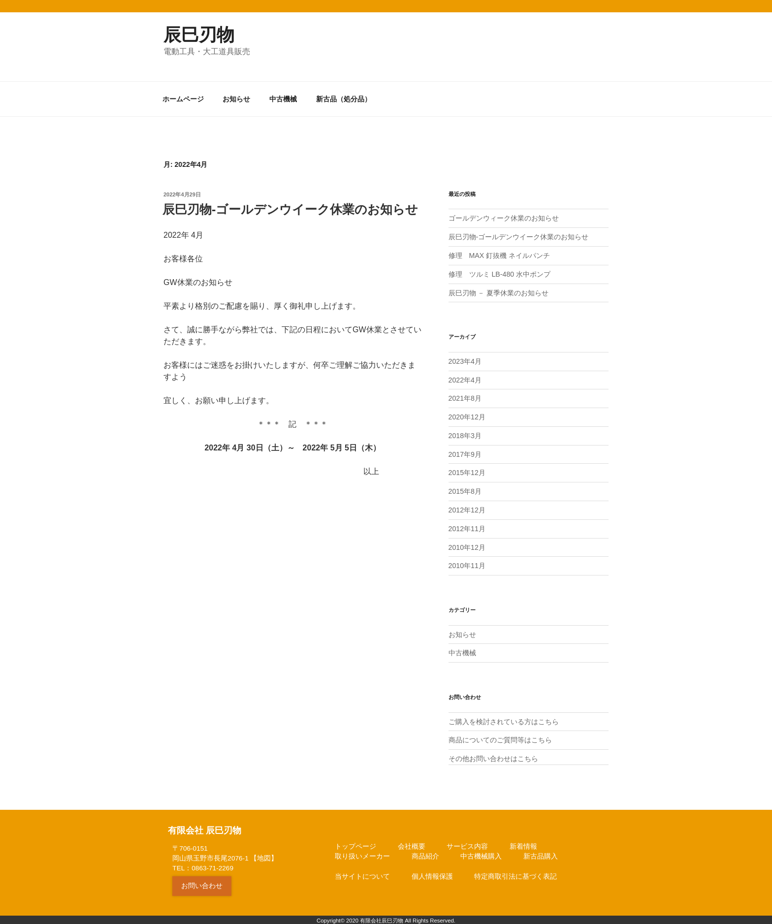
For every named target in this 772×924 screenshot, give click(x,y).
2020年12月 (467, 415)
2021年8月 (465, 397)
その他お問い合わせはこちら (493, 755)
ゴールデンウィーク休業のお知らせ (504, 218)
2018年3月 (465, 434)
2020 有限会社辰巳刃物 (374, 917)
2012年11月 (467, 526)
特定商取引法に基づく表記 (515, 872)
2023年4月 (465, 360)
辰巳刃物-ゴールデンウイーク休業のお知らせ (519, 237)
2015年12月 (467, 471)
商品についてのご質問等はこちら (500, 736)
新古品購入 (540, 852)
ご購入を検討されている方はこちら (504, 718)
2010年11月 (467, 563)
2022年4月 (465, 378)
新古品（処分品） (343, 99)
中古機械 (283, 99)
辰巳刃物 (198, 35)
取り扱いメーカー (362, 852)
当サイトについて (362, 872)
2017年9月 (465, 452)
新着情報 (523, 842)
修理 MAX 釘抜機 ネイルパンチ (499, 255)
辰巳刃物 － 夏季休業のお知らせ (499, 292)
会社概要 (411, 842)
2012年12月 (467, 507)
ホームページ (183, 99)
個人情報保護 (432, 872)
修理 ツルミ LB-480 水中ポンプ (499, 274)
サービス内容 (467, 842)
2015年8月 (465, 489)
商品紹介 (425, 852)
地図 (264, 854)
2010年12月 (467, 544)
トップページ (355, 842)
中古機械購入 (481, 852)
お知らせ (236, 99)
